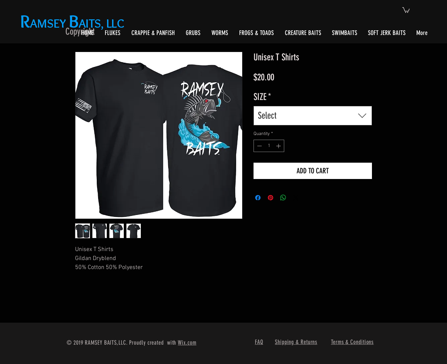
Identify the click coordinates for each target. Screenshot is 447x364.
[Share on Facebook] (258, 198)
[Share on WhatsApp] (283, 198)
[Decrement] (259, 146)
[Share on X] (296, 198)
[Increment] (279, 146)
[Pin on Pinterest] (271, 198)
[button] (406, 10)
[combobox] (313, 115)
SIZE (262, 96)
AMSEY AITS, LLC (73, 23)
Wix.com (187, 342)
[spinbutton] (269, 146)
